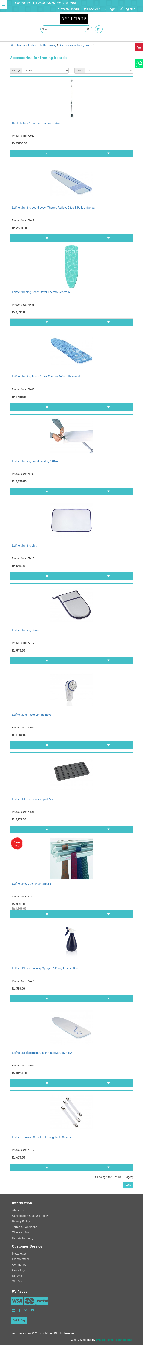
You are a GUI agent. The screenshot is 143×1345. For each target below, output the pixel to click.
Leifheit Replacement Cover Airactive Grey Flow (42, 1052)
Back (128, 1184)
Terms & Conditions (24, 1227)
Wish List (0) (68, 9)
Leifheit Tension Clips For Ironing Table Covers (41, 1137)
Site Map (17, 1281)
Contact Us (19, 1264)
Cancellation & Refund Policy (30, 1216)
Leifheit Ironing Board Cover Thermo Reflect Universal (46, 376)
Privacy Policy (21, 1221)
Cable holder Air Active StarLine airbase (37, 123)
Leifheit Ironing (48, 45)
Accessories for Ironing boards (75, 45)
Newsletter (19, 1253)
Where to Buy (20, 1232)
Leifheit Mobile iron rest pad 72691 (34, 799)
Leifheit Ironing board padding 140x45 (35, 461)
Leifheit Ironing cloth (25, 545)
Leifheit (32, 45)
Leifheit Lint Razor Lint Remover (32, 714)
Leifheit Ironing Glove (25, 630)
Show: (79, 70)
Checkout (92, 9)
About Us (18, 1210)
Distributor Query (23, 1238)
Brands (21, 45)
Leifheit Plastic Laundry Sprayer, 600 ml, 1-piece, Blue (45, 968)
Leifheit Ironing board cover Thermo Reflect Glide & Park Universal (53, 207)
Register (127, 9)
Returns (17, 1276)
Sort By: (16, 70)
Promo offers (20, 1259)
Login (109, 9)
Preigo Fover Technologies (114, 1340)
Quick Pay (18, 1270)
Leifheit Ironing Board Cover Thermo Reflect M (41, 292)
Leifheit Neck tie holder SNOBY (31, 883)
